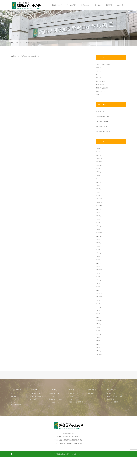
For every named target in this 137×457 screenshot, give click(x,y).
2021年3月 (99, 313)
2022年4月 (99, 283)
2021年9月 (99, 300)
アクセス (98, 5)
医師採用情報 (110, 399)
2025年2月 (99, 192)
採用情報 (109, 5)
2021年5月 (99, 307)
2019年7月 (99, 334)
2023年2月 (99, 263)
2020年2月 (99, 330)
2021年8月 (99, 303)
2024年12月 (99, 199)
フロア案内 (14, 399)
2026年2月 (99, 151)
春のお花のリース (100, 111)
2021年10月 (99, 297)
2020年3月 (99, 327)
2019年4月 (99, 337)
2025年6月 (99, 178)
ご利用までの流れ (35, 393)
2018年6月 (99, 347)
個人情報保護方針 (16, 405)
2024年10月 (99, 205)
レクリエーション (100, 81)
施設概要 (13, 396)
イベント (98, 74)
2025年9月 (99, 168)
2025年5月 (99, 182)
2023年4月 (99, 256)
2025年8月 (99, 172)
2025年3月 (99, 189)
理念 (12, 393)
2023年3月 (99, 259)
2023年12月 (99, 232)
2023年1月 (99, 266)
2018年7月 (99, 344)
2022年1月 (99, 290)
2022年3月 (99, 286)
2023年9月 (99, 239)
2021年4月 (99, 310)
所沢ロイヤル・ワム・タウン (114, 396)
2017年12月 (99, 354)
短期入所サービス (54, 396)
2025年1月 (99, 195)
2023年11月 (99, 236)
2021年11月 (99, 293)
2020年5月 (99, 324)
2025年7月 (99, 175)
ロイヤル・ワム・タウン (113, 393)
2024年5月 (99, 219)
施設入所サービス (54, 393)
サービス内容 (71, 5)
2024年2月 (99, 229)
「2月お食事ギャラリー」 (103, 121)
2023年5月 (99, 253)
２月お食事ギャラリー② (102, 116)
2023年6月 (99, 249)
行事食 (97, 94)
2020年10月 (99, 320)
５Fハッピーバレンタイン (103, 131)
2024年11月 (99, 202)
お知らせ (120, 5)
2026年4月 (99, 148)
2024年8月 (99, 212)
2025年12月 (99, 158)
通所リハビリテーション (56, 399)
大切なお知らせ (100, 84)
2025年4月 (99, 185)
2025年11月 (99, 162)
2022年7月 (99, 276)
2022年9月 (99, 273)
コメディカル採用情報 (112, 402)
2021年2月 (99, 317)
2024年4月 (99, 222)
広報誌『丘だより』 (73, 393)
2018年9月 (99, 341)
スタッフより (99, 78)
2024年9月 (99, 209)
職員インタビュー (100, 91)
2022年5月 (99, 280)
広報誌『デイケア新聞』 (102, 88)
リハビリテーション (54, 402)
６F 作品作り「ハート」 (103, 126)
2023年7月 (99, 246)
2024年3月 (99, 226)
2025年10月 (99, 165)
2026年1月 (99, 155)
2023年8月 (99, 243)
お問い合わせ (85, 5)
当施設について (57, 5)
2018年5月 (99, 351)
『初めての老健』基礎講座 (103, 64)
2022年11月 (99, 270)
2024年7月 (99, 216)
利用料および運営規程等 (36, 396)
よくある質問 (33, 399)
